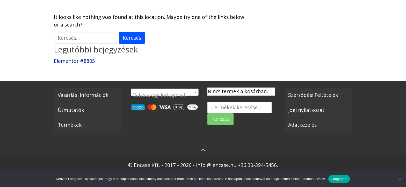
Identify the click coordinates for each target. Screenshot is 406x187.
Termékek (70, 124)
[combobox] (165, 92)
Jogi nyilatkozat (306, 109)
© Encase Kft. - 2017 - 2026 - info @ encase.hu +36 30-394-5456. (203, 165)
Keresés (220, 118)
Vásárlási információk (83, 94)
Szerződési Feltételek (313, 94)
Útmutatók (71, 109)
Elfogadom (339, 179)
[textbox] (164, 95)
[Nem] (399, 179)
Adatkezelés (302, 124)
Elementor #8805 (74, 60)
